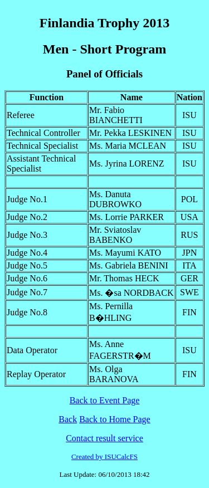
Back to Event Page (105, 400)
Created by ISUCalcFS (104, 456)
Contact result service (104, 438)
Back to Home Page (114, 419)
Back (68, 419)
